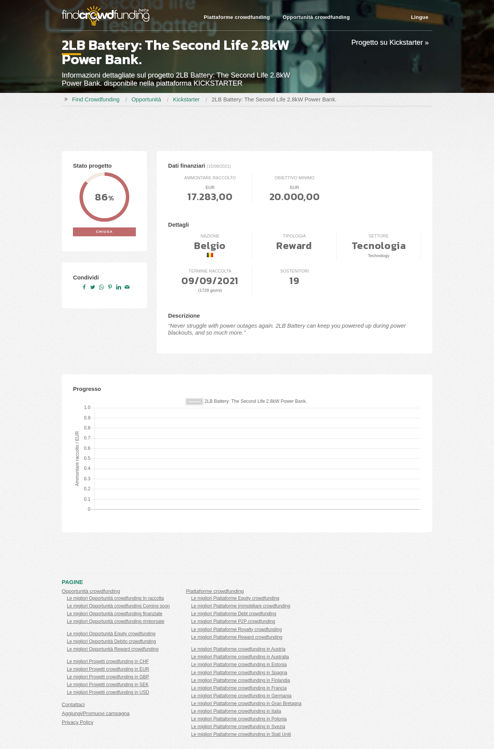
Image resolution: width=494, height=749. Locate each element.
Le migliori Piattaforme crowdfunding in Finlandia (240, 680)
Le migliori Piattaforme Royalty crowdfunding (236, 629)
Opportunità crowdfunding (316, 17)
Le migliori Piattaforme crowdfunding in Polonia (239, 719)
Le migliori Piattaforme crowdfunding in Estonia (239, 664)
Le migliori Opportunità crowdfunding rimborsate (115, 621)
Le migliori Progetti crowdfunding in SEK (108, 684)
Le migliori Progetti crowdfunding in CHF (108, 661)
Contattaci (73, 704)
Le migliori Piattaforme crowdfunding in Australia (240, 657)
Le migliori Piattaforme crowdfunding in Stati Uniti (241, 734)
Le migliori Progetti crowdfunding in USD (108, 692)
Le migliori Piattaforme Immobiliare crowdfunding (240, 606)
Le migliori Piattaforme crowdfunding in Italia (236, 711)
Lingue (419, 17)
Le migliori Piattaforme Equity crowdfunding (235, 598)
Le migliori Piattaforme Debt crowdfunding (233, 613)
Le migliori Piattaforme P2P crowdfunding (233, 621)
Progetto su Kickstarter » (390, 42)
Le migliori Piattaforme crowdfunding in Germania (241, 696)
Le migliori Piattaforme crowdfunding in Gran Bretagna (246, 703)
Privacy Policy (77, 722)
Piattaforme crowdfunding (237, 17)
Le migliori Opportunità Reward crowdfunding (113, 649)
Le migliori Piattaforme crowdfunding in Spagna (239, 672)
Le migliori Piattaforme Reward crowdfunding (236, 637)
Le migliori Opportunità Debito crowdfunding (111, 641)
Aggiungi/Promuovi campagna (96, 713)
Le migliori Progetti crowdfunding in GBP (108, 677)
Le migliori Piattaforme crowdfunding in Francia (239, 688)
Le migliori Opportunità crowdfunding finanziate (114, 613)
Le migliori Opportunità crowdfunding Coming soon (118, 606)
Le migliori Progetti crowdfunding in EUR (108, 669)
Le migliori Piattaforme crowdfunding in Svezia (238, 726)
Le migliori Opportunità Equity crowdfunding (111, 633)
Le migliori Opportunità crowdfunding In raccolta (115, 598)
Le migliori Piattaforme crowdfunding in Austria (238, 649)
